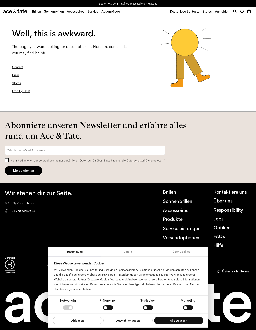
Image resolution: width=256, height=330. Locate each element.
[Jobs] (232, 219)
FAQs (15, 77)
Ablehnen (77, 320)
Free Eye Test (21, 93)
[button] (242, 13)
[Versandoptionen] (182, 237)
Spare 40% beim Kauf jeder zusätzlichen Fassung (128, 3)
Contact (17, 69)
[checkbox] (7, 160)
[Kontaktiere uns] (232, 192)
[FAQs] (232, 236)
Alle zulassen (178, 320)
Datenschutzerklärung (140, 160)
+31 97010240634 (20, 211)
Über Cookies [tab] (181, 251)
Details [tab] (128, 251)
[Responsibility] (232, 210)
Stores (16, 85)
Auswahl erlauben (128, 320)
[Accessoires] (182, 210)
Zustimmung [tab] (75, 251)
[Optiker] (232, 227)
